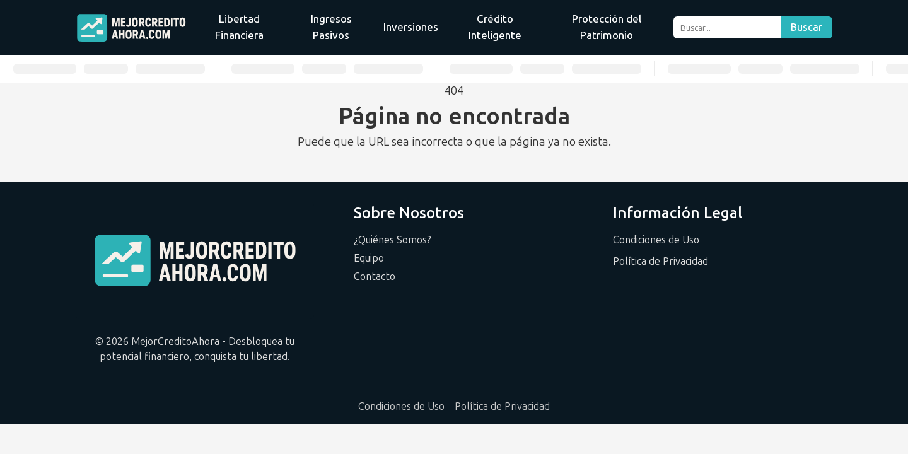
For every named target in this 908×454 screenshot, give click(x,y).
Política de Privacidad (660, 261)
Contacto (374, 276)
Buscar (806, 27)
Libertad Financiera (239, 27)
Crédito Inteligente (495, 27)
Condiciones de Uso (656, 240)
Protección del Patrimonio (606, 27)
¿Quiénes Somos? (392, 240)
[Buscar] (726, 27)
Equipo (369, 258)
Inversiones (410, 27)
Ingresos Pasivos (331, 27)
